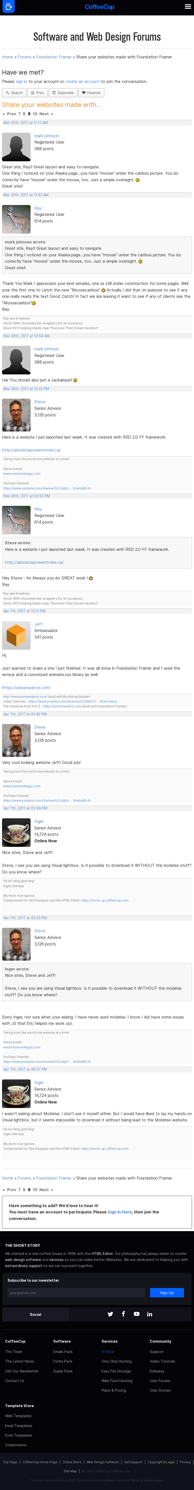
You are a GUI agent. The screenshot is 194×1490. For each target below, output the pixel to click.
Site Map (70, 1471)
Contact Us (14, 1381)
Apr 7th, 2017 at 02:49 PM (25, 808)
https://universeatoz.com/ (26, 687)
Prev (11, 113)
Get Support (133, 1462)
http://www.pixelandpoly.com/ (25, 696)
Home (7, 56)
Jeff (38, 624)
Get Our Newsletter (22, 1371)
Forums (24, 56)
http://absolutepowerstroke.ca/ (31, 450)
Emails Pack (62, 1351)
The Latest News (19, 1361)
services (57, 1259)
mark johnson (46, 135)
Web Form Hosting (117, 1381)
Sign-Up (167, 1293)
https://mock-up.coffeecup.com (105, 900)
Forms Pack (62, 1361)
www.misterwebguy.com (21, 474)
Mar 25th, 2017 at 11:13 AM (26, 123)
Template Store (19, 1406)
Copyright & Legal (161, 1462)
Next (44, 113)
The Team (13, 1351)
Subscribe (63, 93)
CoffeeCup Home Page (39, 1462)
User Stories (160, 1390)
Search (14, 93)
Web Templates (18, 1416)
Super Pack (62, 1371)
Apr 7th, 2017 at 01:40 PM (25, 714)
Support (157, 1351)
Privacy (185, 1462)
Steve (39, 401)
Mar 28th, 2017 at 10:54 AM (27, 336)
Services (110, 1341)
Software (62, 1341)
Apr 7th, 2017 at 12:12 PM (24, 611)
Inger (39, 821)
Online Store (72, 1462)
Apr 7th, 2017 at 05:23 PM (25, 918)
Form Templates (18, 1435)
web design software (23, 1259)
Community (160, 1341)
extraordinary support (23, 1265)
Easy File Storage (116, 1371)
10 (35, 113)
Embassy (157, 1371)
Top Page (10, 1462)
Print (37, 93)
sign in (22, 81)
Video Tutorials (162, 1361)
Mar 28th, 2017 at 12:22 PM (26, 389)
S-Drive (108, 1351)
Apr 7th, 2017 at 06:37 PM (25, 1069)
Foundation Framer (53, 56)
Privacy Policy (114, 1480)
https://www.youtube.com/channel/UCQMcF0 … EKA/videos (73, 701)
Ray (38, 208)
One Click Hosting (117, 1361)
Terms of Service (143, 1480)
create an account (82, 81)
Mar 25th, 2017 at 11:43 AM (26, 195)
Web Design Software (103, 1462)
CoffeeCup (15, 1341)
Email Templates (18, 1426)
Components (16, 1445)
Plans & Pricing (114, 1390)
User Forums (160, 1381)
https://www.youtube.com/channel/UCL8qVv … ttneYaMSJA (47, 488)
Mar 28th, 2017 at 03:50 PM (27, 496)
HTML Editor (102, 1253)
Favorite (91, 93)
